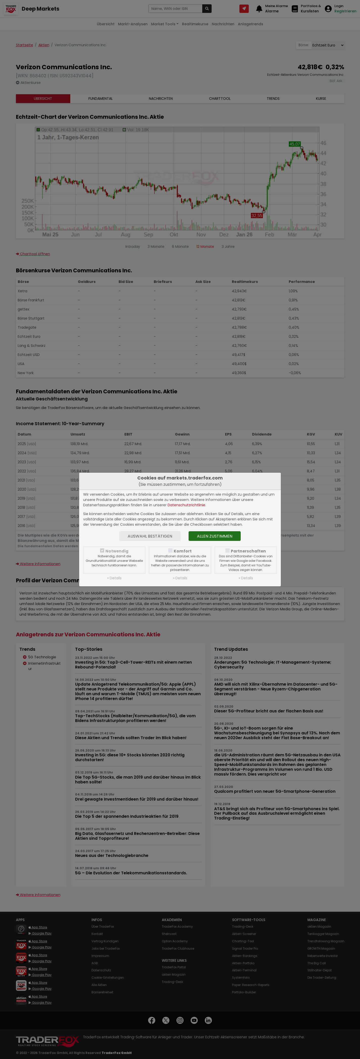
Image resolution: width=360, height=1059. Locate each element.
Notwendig (116, 551)
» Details (114, 578)
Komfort (183, 551)
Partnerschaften (248, 551)
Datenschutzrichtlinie (186, 505)
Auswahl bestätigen (150, 536)
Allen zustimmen (214, 536)
